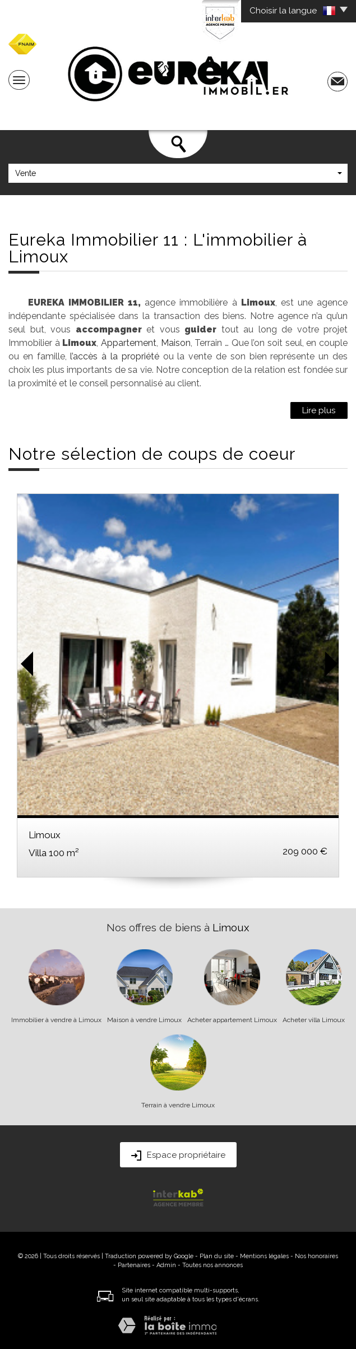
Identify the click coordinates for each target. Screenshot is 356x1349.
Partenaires (134, 1265)
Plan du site (217, 1256)
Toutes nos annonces (212, 1265)
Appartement (128, 343)
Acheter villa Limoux (314, 1020)
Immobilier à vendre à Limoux (56, 1020)
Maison (176, 343)
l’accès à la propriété (114, 356)
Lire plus (319, 410)
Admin (166, 1265)
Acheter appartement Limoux (232, 1020)
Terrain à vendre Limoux (178, 1105)
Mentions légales (264, 1256)
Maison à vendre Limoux (144, 1020)
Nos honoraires (316, 1256)
